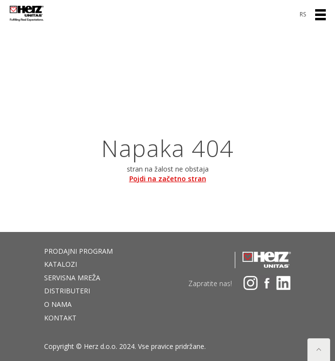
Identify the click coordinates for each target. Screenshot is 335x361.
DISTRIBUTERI (67, 290)
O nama (58, 304)
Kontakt (60, 317)
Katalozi (60, 264)
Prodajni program (78, 251)
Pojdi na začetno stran (167, 178)
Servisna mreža (72, 277)
